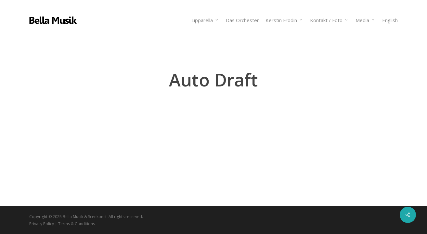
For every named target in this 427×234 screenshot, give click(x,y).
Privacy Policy (41, 224)
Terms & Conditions (76, 224)
